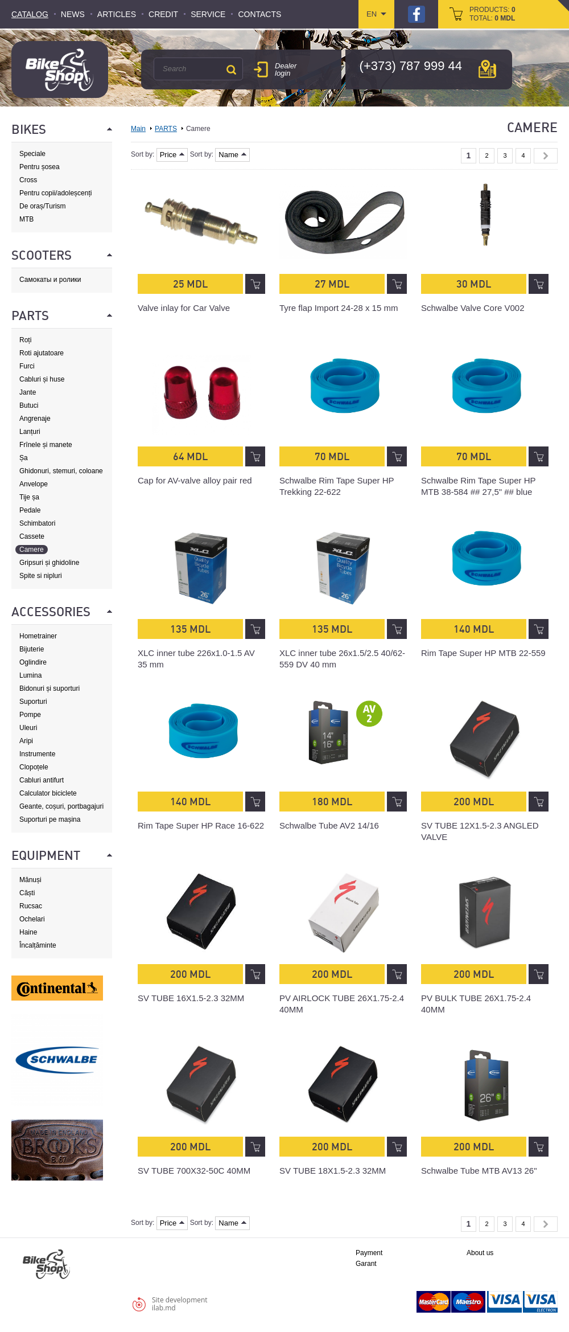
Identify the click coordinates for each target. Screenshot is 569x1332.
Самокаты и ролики (50, 280)
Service (208, 14)
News (73, 14)
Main (138, 129)
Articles (116, 14)
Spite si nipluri (40, 576)
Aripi (26, 741)
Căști (27, 893)
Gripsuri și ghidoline (49, 563)
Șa (23, 458)
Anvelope (33, 484)
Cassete (31, 536)
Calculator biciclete (48, 793)
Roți (25, 340)
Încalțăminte (37, 945)
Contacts (259, 14)
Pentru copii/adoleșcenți (55, 193)
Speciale (32, 154)
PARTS (166, 129)
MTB (26, 219)
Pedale (29, 510)
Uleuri (28, 728)
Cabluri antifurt (41, 780)
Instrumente (37, 754)
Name (232, 154)
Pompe (30, 715)
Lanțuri (29, 432)
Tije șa (29, 497)
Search (231, 69)
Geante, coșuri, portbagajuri (61, 806)
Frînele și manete (45, 445)
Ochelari (32, 919)
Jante (27, 392)
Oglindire (33, 662)
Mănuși (30, 880)
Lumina (30, 675)
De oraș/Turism (42, 206)
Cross (28, 180)
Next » (546, 155)
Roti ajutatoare (41, 353)
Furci (27, 366)
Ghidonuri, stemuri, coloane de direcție (61, 471)
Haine (28, 932)
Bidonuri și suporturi (49, 688)
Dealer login (285, 69)
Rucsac (30, 906)
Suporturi (33, 702)
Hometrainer (38, 636)
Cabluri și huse (41, 379)
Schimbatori (37, 523)
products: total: (492, 14)
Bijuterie (31, 649)
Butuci (28, 405)
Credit (163, 14)
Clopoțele (33, 767)
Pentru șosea (39, 167)
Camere (31, 550)
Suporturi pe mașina (49, 819)
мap (487, 69)
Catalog (29, 14)
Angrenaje (35, 419)
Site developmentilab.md (180, 1304)
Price (172, 154)
